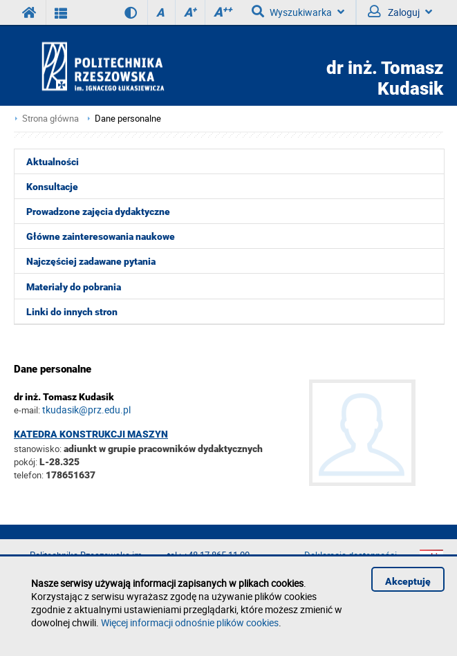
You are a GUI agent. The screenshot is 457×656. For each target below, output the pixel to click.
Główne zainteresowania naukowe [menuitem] (100, 236)
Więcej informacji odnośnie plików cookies (190, 622)
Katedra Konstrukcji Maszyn (91, 434)
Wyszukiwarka (298, 12)
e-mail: (27, 410)
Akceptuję (408, 581)
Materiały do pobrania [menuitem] (73, 286)
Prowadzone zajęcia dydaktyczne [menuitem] (98, 211)
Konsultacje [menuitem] (52, 186)
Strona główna (50, 118)
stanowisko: (38, 448)
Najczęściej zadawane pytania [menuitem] (91, 261)
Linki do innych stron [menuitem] (72, 311)
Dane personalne (128, 118)
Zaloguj (400, 12)
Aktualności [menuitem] (52, 161)
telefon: (29, 475)
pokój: (26, 462)
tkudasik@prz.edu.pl (86, 409)
